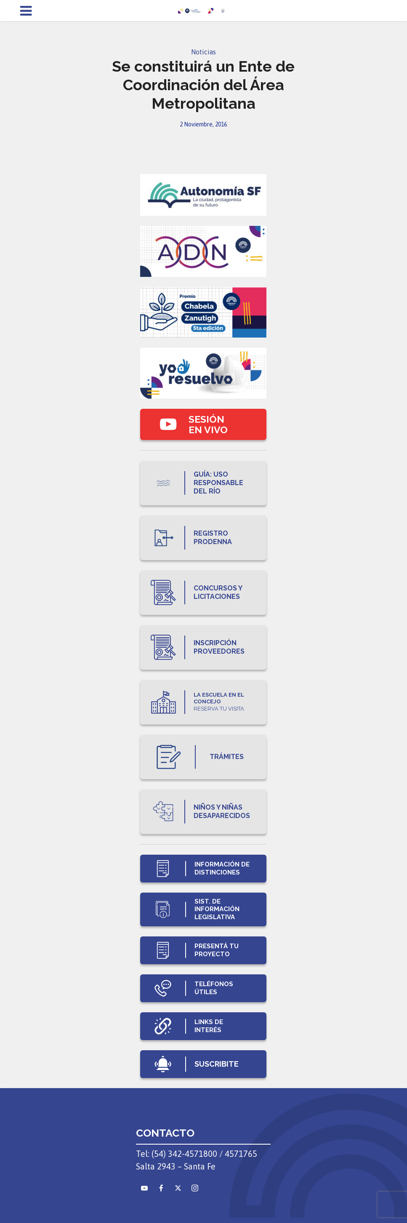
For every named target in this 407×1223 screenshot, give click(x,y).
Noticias (203, 52)
